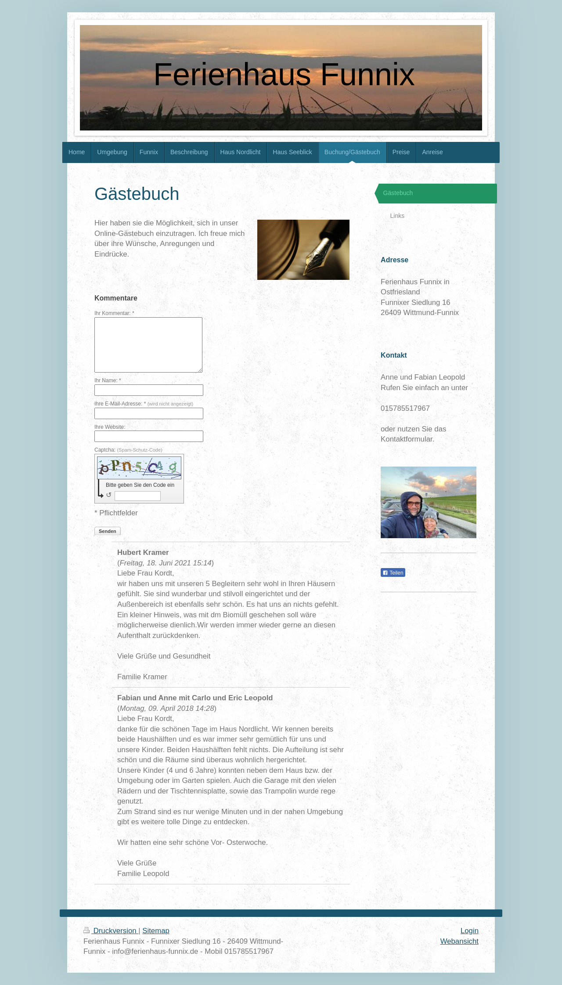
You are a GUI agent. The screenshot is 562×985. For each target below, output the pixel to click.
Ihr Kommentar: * (114, 313)
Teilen (392, 573)
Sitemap (155, 931)
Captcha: (128, 450)
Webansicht (459, 941)
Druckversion (110, 931)
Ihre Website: (109, 427)
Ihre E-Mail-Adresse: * (143, 404)
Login (470, 931)
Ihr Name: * (107, 380)
